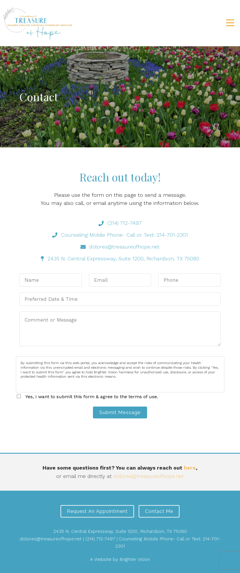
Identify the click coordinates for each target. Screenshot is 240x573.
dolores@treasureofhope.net (148, 476)
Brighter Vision (135, 559)
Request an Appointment (97, 511)
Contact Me (159, 511)
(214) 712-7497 (100, 539)
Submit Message (120, 412)
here (190, 468)
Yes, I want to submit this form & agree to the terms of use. (91, 396)
